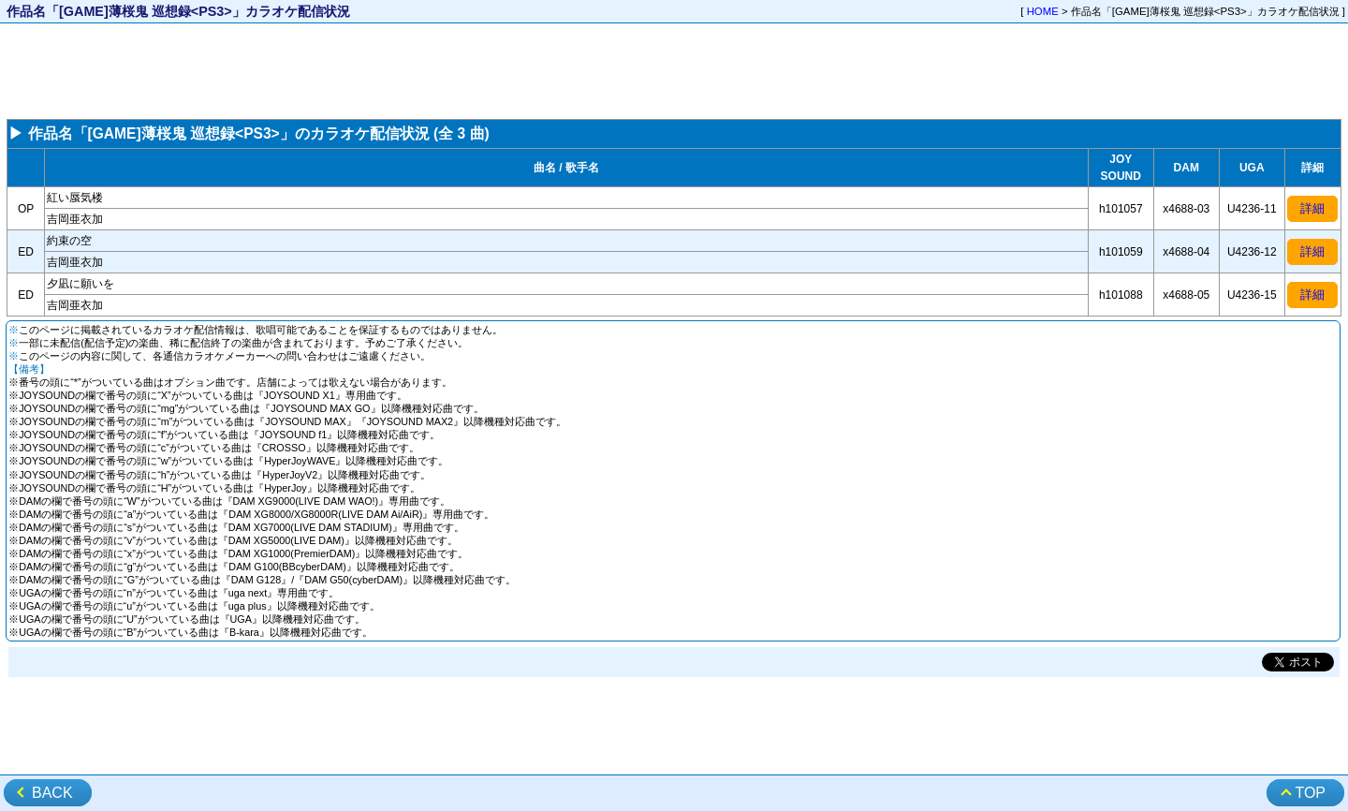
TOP (1310, 793)
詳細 (1312, 208)
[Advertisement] (674, 71)
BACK (52, 793)
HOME (1043, 11)
